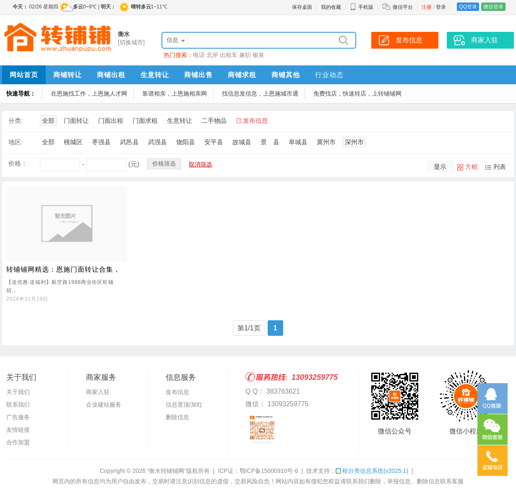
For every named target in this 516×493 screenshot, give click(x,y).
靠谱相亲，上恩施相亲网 (174, 93)
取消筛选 (200, 164)
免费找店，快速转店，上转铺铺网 (357, 93)
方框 (471, 166)
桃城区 (73, 141)
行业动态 (329, 74)
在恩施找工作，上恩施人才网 (89, 93)
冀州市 (326, 141)
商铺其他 (285, 74)
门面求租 (145, 120)
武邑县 (129, 141)
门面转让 (76, 120)
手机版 (361, 7)
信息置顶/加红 (184, 404)
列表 (499, 166)
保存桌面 (302, 7)
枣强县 (101, 141)
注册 (427, 7)
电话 (199, 55)
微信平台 (403, 7)
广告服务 (18, 417)
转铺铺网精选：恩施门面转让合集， (63, 269)
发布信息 (255, 120)
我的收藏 (331, 7)
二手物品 (214, 120)
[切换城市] (131, 42)
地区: (15, 141)
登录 (441, 7)
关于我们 (18, 392)
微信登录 (493, 7)
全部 (48, 120)
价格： (17, 163)
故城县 (241, 141)
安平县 (213, 141)
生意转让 (155, 74)
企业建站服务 (103, 404)
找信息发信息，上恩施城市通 (260, 93)
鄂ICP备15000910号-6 (269, 470)
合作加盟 (18, 442)
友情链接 (18, 429)
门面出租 (110, 120)
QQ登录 (468, 7)
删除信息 (177, 417)
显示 (440, 166)
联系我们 (18, 404)
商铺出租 (111, 74)
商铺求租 (242, 74)
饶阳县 (185, 141)
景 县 (270, 141)
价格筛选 (164, 163)
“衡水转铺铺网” (166, 470)
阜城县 (298, 141)
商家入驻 (97, 392)
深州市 (354, 141)
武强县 (157, 141)
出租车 (228, 55)
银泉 (258, 55)
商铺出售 (198, 74)
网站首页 (24, 74)
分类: (15, 120)
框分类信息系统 (372, 470)
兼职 (245, 55)
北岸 (212, 55)
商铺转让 (67, 74)
